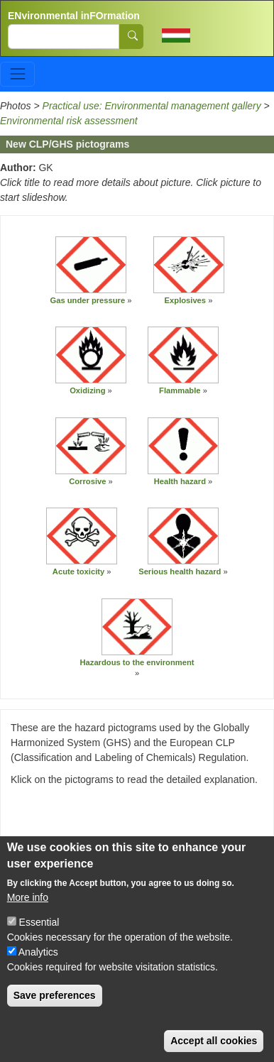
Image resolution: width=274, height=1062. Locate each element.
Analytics (38, 969)
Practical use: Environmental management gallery (152, 105)
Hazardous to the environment (137, 662)
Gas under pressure (87, 300)
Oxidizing (87, 390)
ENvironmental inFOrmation (74, 15)
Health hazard (180, 481)
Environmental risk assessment (69, 120)
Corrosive (87, 481)
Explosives (185, 300)
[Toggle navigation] (17, 74)
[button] (90, 265)
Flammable (179, 390)
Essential (39, 939)
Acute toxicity (78, 571)
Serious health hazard (179, 571)
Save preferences (54, 1012)
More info (27, 914)
